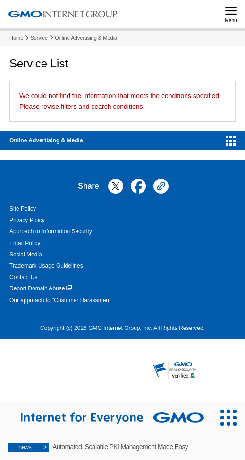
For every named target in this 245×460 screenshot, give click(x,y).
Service (39, 38)
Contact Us (23, 277)
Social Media (25, 254)
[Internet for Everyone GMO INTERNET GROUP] (105, 418)
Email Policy (24, 243)
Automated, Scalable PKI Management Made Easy (98, 447)
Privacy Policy (27, 220)
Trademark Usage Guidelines (46, 266)
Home (16, 38)
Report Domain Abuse (40, 288)
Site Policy (22, 208)
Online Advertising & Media (86, 38)
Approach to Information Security (50, 231)
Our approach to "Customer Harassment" (61, 300)
